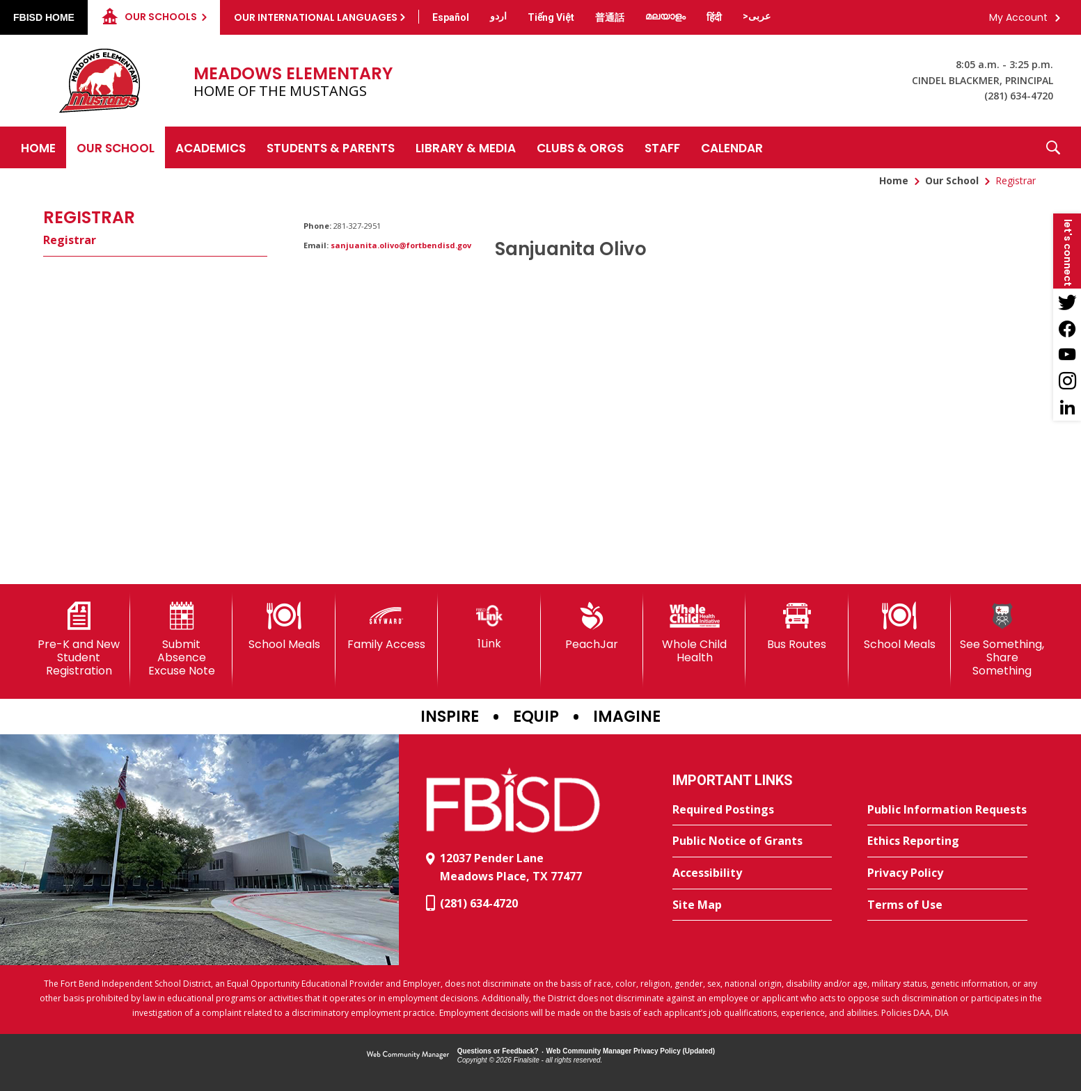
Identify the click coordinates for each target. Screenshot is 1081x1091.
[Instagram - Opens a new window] (1067, 381)
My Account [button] (1018, 17)
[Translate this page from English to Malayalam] (665, 16)
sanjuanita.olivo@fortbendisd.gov (401, 245)
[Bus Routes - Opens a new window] (796, 626)
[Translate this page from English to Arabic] (757, 16)
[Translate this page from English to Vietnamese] (551, 17)
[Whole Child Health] (694, 633)
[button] (1053, 147)
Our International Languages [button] (315, 17)
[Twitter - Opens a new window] (1067, 301)
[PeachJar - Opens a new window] (592, 626)
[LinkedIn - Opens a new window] (1067, 407)
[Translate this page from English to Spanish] (450, 17)
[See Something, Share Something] (1002, 640)
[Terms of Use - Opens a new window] (947, 905)
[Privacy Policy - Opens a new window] (947, 873)
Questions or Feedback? (498, 1051)
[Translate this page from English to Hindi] (714, 17)
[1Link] (489, 626)
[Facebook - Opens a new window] (1067, 328)
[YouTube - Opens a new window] (1067, 354)
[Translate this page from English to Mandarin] (609, 17)
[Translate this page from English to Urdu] (498, 16)
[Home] (38, 147)
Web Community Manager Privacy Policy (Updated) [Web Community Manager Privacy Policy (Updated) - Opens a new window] (631, 1051)
